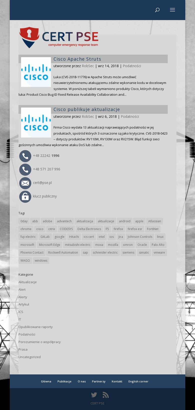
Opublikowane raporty (35, 327)
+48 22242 (39, 155)
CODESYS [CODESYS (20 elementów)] (66, 229)
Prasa (23, 349)
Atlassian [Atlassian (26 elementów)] (154, 221)
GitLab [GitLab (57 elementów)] (45, 237)
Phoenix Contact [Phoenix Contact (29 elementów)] (32, 252)
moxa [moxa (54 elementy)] (99, 245)
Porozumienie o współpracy (39, 342)
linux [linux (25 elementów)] (160, 237)
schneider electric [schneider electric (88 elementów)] (105, 252)
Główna (46, 381)
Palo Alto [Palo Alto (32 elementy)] (158, 245)
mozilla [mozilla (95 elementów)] (113, 245)
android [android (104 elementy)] (124, 221)
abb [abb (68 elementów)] (35, 221)
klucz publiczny (38, 196)
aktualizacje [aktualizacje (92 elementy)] (106, 221)
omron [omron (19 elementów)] (128, 245)
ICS (20, 312)
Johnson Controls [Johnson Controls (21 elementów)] (140, 237)
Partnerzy (99, 381)
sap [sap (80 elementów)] (85, 252)
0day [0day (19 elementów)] (24, 221)
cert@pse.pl (35, 182)
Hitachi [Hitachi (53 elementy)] (74, 237)
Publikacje (65, 381)
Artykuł (23, 304)
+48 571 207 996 (39, 169)
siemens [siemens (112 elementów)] (128, 252)
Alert (22, 289)
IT (19, 319)
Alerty (22, 297)
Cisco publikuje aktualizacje (87, 109)
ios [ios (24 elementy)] (112, 237)
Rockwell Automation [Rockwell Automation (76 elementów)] (63, 252)
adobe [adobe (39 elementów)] (47, 221)
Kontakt (117, 381)
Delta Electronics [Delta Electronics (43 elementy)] (89, 229)
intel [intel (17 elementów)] (102, 237)
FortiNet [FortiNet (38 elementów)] (152, 229)
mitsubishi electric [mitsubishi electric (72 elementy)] (77, 245)
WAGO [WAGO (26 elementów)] (25, 260)
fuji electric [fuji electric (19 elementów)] (28, 237)
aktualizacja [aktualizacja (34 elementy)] (84, 221)
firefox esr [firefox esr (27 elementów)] (135, 229)
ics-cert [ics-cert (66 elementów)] (89, 237)
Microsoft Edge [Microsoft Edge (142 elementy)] (49, 245)
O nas (82, 381)
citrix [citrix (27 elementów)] (51, 229)
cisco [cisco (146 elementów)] (40, 229)
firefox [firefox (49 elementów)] (118, 229)
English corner (138, 381)
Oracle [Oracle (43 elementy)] (142, 245)
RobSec (88, 116)
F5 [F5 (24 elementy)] (107, 229)
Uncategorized (29, 357)
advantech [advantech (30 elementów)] (64, 221)
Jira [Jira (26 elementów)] (120, 237)
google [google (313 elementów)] (59, 237)
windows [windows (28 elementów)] (41, 260)
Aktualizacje (27, 282)
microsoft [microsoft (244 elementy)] (27, 245)
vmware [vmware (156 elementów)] (159, 252)
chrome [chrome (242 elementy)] (26, 229)
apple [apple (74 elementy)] (139, 221)
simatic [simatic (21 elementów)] (144, 252)
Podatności (130, 116)
